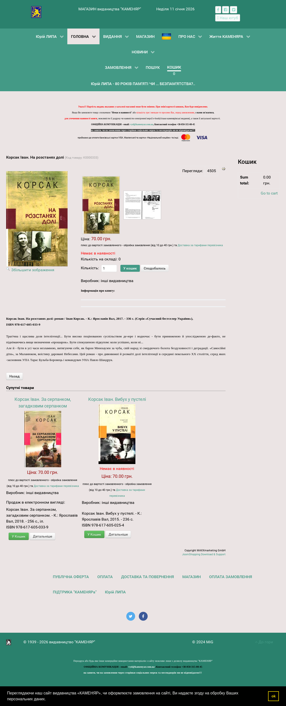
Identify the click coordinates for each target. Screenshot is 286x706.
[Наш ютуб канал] (227, 17)
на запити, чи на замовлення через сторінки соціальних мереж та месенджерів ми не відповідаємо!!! (143, 130)
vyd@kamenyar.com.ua (141, 124)
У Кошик (19, 536)
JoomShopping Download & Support (204, 554)
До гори (264, 642)
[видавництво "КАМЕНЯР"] (36, 11)
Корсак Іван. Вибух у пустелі (117, 399)
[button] (47, 699)
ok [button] (274, 696)
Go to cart (269, 193)
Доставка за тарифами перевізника (200, 245)
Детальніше (42, 536)
